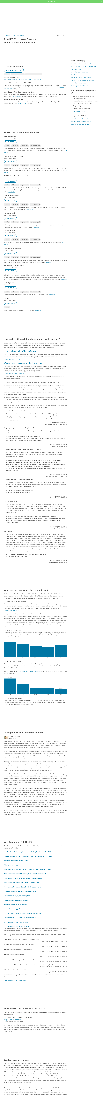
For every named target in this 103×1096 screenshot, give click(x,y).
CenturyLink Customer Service (80, 124)
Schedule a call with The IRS (12, 610)
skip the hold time (22, 103)
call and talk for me (22, 671)
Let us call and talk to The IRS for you (20, 351)
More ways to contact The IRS (79, 86)
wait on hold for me (35, 671)
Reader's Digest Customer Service (81, 121)
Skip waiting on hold (25, 79)
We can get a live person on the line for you (23, 363)
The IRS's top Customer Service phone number (84, 64)
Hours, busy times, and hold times (81, 77)
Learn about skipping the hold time (14, 373)
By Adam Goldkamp (14, 736)
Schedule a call (37, 79)
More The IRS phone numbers (80, 72)
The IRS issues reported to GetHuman (15, 980)
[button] (101, 1)
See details (11, 192)
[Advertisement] (35, 117)
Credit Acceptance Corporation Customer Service (85, 119)
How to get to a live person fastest (81, 75)
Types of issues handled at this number (82, 80)
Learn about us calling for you (12, 359)
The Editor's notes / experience (80, 83)
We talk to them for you (10, 79)
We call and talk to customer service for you (83, 66)
